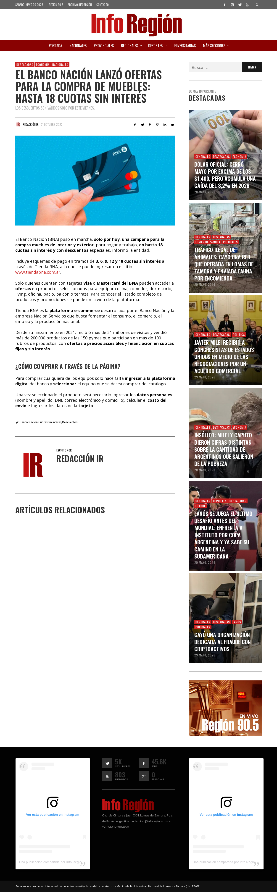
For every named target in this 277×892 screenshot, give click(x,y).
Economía (43, 64)
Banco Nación (29, 422)
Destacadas (24, 64)
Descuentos (69, 422)
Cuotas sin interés (49, 422)
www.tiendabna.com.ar (37, 272)
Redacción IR (31, 124)
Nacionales (60, 64)
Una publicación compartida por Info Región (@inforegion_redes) (66, 862)
